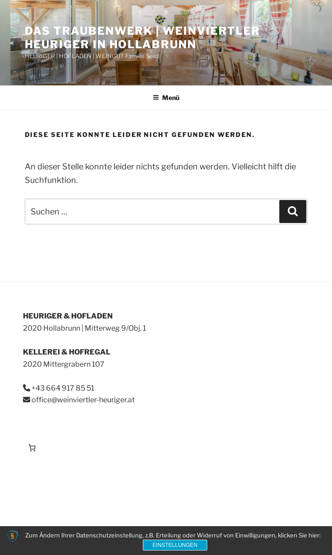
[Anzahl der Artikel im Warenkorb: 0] (32, 448)
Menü (166, 97)
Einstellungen (174, 545)
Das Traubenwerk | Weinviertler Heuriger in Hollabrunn (143, 37)
